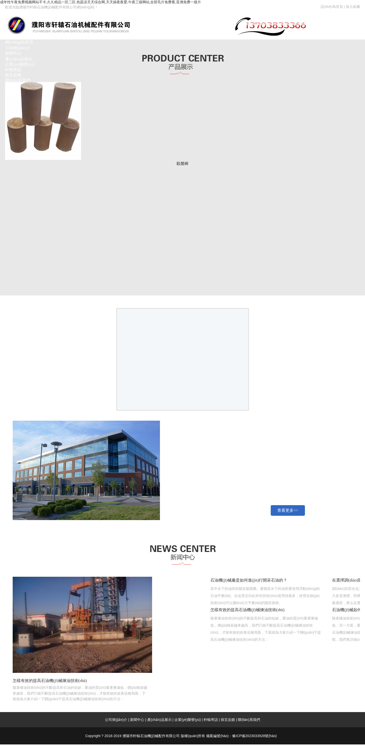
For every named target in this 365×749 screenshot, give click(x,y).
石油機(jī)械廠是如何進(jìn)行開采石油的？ (248, 580)
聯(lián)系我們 (17, 80)
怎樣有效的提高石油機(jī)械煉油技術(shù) (247, 610)
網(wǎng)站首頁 (19, 42)
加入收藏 (353, 7)
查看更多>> (287, 510)
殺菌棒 (182, 163)
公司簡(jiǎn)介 (18, 48)
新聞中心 (13, 53)
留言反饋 (13, 75)
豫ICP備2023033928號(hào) (254, 736)
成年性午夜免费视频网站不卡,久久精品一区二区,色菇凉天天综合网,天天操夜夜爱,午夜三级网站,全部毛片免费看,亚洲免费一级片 (100, 2)
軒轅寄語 (13, 70)
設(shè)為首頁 (332, 7)
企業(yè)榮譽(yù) (19, 64)
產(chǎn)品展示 (18, 59)
